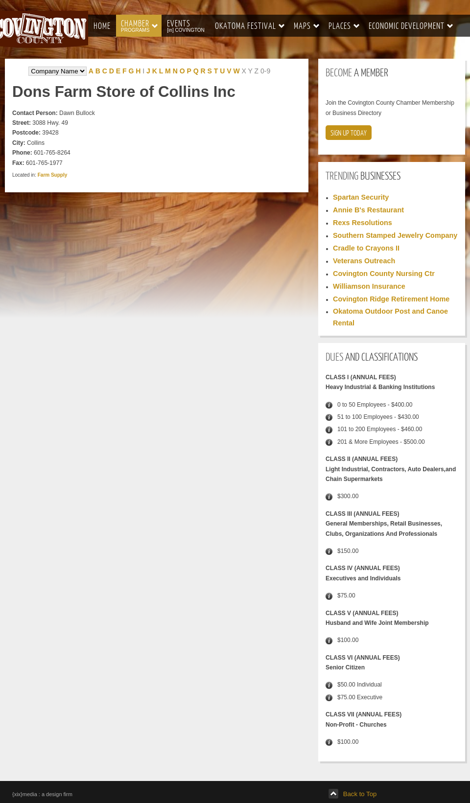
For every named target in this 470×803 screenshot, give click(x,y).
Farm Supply (53, 175)
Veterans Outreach (364, 261)
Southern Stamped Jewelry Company (395, 235)
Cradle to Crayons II (366, 248)
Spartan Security (361, 197)
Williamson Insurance (369, 286)
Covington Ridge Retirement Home (391, 299)
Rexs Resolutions (362, 223)
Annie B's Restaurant (368, 210)
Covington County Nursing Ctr (384, 273)
